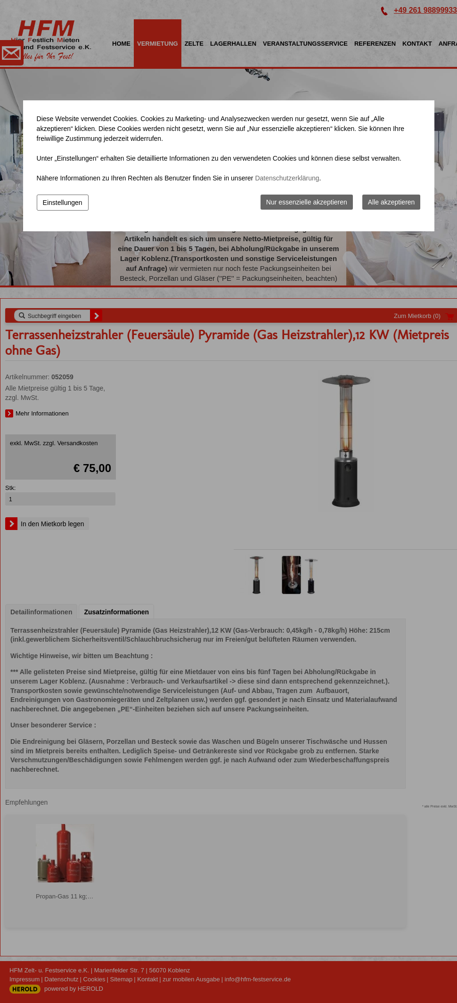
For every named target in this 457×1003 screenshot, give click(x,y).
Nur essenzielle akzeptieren (306, 202)
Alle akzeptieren (391, 202)
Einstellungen (62, 202)
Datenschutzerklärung (287, 178)
